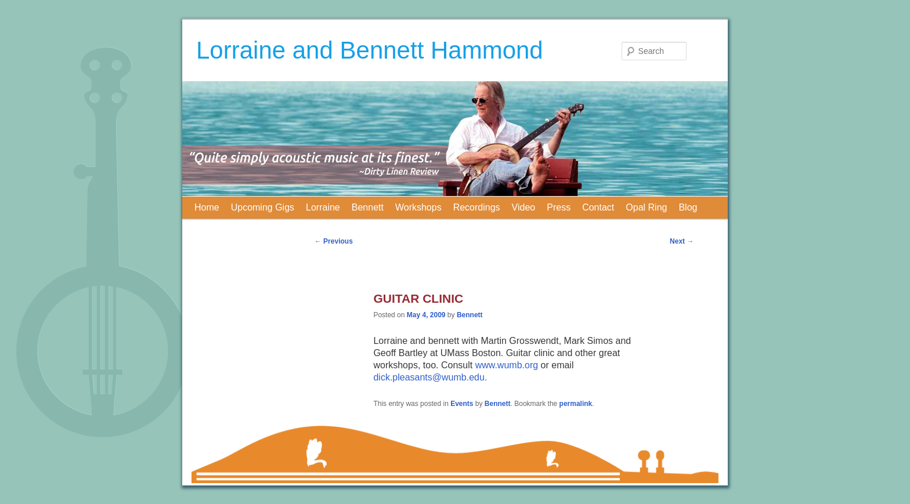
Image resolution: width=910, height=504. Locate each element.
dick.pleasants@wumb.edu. (430, 377)
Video (524, 207)
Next (682, 241)
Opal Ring (646, 207)
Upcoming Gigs (262, 207)
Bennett (368, 207)
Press (558, 207)
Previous (334, 241)
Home (206, 207)
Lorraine (323, 207)
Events (461, 404)
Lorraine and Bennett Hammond (369, 50)
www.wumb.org (506, 365)
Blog (687, 207)
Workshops (418, 207)
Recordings (476, 207)
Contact (598, 207)
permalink (576, 404)
